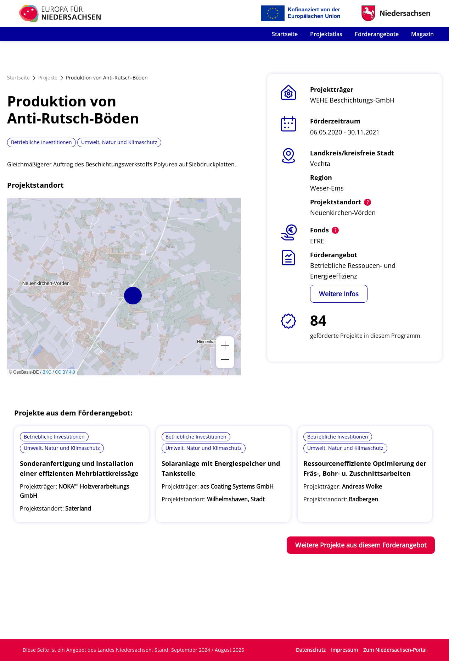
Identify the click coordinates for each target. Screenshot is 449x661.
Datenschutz (311, 649)
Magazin (422, 34)
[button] (133, 295)
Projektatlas (326, 34)
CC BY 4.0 (65, 372)
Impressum (344, 649)
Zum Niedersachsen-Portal (395, 649)
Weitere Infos (339, 294)
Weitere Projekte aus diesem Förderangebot (360, 545)
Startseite (285, 34)
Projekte (47, 77)
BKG (47, 372)
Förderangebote (377, 34)
